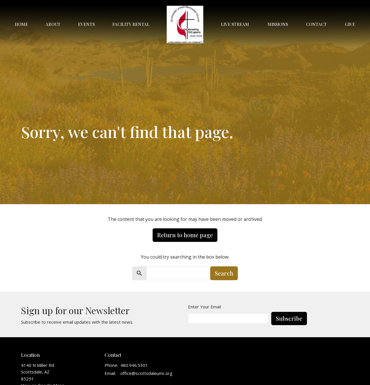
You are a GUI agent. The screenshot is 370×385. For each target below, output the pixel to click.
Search (224, 273)
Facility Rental (130, 24)
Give (350, 24)
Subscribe (289, 318)
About (52, 24)
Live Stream (235, 24)
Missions (277, 24)
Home (21, 24)
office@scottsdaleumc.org (146, 373)
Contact (316, 24)
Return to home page (185, 235)
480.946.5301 (134, 365)
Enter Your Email (204, 307)
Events (86, 24)
